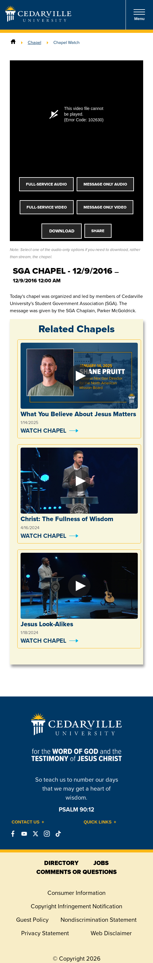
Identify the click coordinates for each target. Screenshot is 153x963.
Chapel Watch (66, 42)
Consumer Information (76, 892)
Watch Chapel (43, 430)
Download (61, 231)
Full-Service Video (47, 207)
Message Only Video (105, 207)
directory (61, 862)
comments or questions (76, 871)
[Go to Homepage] (38, 20)
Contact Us (25, 822)
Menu (139, 15)
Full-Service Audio (46, 184)
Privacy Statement (45, 933)
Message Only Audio (105, 184)
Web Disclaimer (111, 933)
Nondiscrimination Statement (99, 919)
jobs (101, 862)
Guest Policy (32, 919)
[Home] (13, 42)
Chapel (34, 42)
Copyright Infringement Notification (76, 906)
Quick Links (98, 822)
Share (97, 231)
